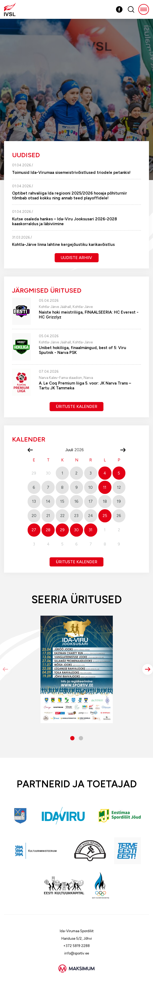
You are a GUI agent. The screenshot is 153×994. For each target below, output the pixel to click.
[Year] (81, 450)
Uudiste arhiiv (76, 257)
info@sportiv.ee (76, 953)
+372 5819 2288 (76, 946)
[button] (147, 669)
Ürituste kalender (76, 406)
